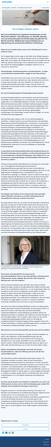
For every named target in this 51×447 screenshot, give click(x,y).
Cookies (47, 439)
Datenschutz (46, 442)
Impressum (46, 444)
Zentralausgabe (6, 7)
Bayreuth (14, 7)
